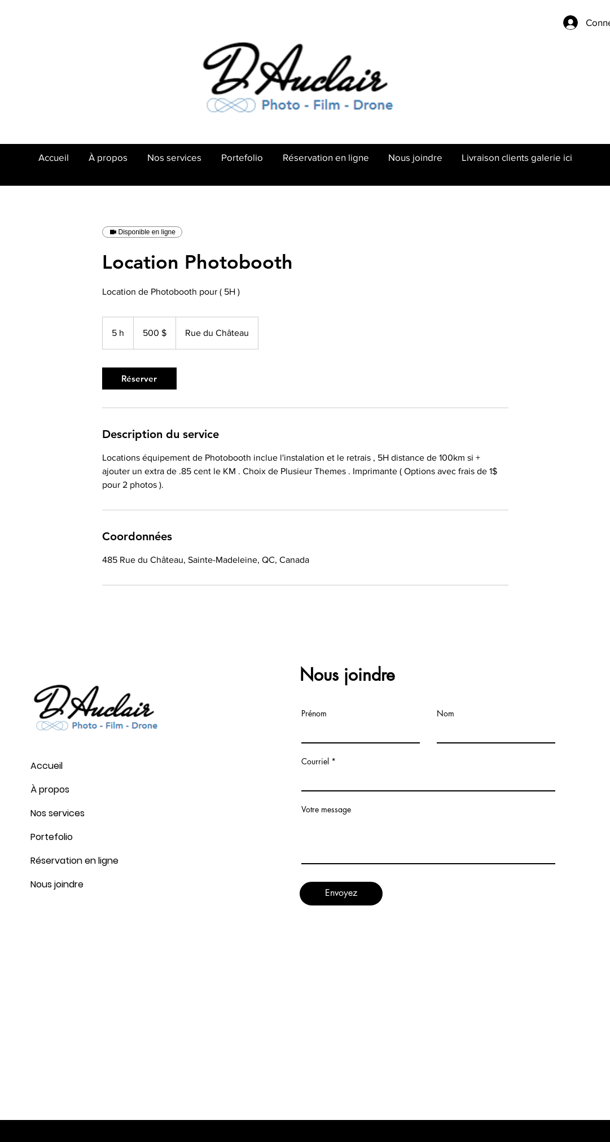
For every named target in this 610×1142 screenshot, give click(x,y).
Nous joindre (57, 884)
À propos (49, 789)
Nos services (57, 813)
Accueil (46, 765)
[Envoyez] (341, 893)
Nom (445, 713)
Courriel (315, 761)
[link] (139, 378)
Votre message (326, 809)
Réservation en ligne (74, 860)
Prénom (314, 713)
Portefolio (51, 836)
